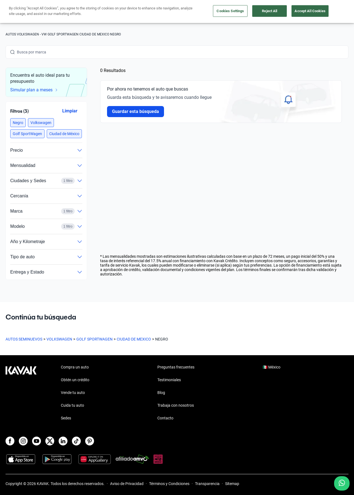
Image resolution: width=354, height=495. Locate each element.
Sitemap (232, 483)
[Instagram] (23, 441)
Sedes (66, 418)
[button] (18, 122)
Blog (161, 392)
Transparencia (207, 483)
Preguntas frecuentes (175, 367)
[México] (274, 12)
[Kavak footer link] (21, 393)
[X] (49, 441)
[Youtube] (36, 441)
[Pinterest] (89, 441)
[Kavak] (21, 11)
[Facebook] (10, 441)
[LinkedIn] (63, 441)
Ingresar (336, 11)
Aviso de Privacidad (127, 483)
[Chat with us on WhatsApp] (342, 483)
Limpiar (69, 111)
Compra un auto (158, 11)
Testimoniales (169, 380)
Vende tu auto (192, 11)
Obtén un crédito (122, 11)
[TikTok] (76, 441)
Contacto (165, 418)
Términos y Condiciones (169, 483)
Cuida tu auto (223, 11)
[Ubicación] (295, 11)
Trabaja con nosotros (175, 405)
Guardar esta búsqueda (135, 111)
